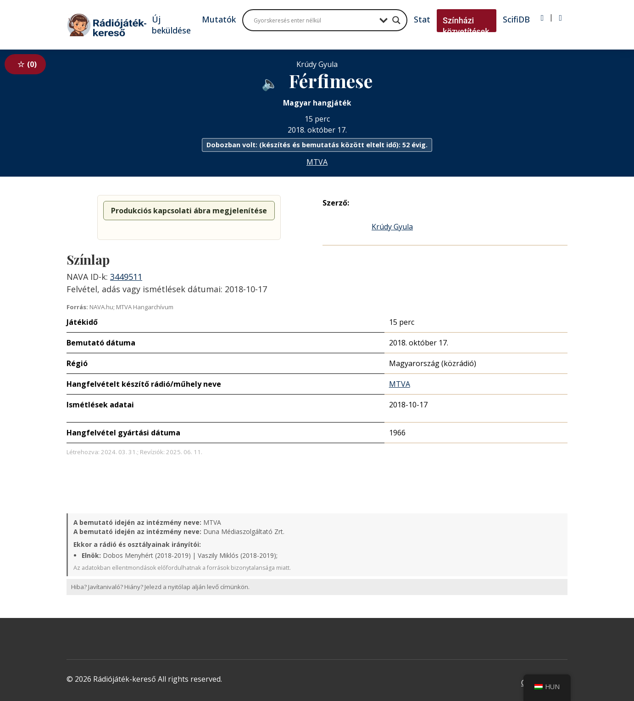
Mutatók (219, 19)
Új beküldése (171, 25)
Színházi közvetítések (466, 26)
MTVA (317, 162)
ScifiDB (516, 19)
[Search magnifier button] (396, 20)
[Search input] (314, 20)
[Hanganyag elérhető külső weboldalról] (269, 82)
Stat (422, 19)
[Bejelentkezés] (542, 18)
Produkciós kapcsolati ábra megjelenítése (189, 211)
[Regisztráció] (560, 18)
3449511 (126, 276)
